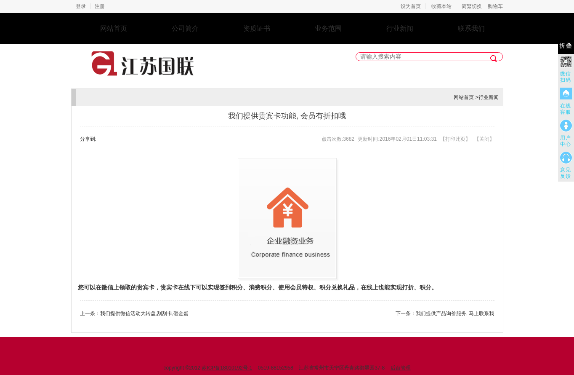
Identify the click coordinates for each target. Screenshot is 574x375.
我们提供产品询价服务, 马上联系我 (455, 313)
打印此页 (455, 139)
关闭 (484, 139)
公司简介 (185, 28)
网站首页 (113, 28)
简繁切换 (472, 6)
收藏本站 (441, 6)
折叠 (566, 46)
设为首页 (411, 6)
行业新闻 (399, 28)
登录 (81, 6)
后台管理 (401, 368)
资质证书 (256, 28)
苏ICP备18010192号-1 (227, 368)
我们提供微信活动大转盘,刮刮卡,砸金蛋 (144, 313)
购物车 (495, 6)
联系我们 (471, 28)
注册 (100, 6)
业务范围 (328, 28)
